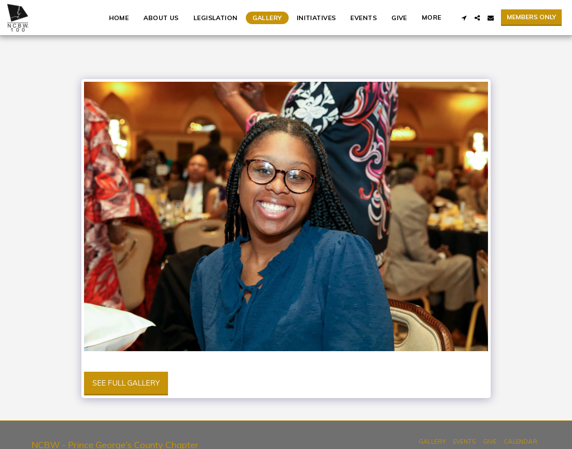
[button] (464, 18)
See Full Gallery (126, 382)
